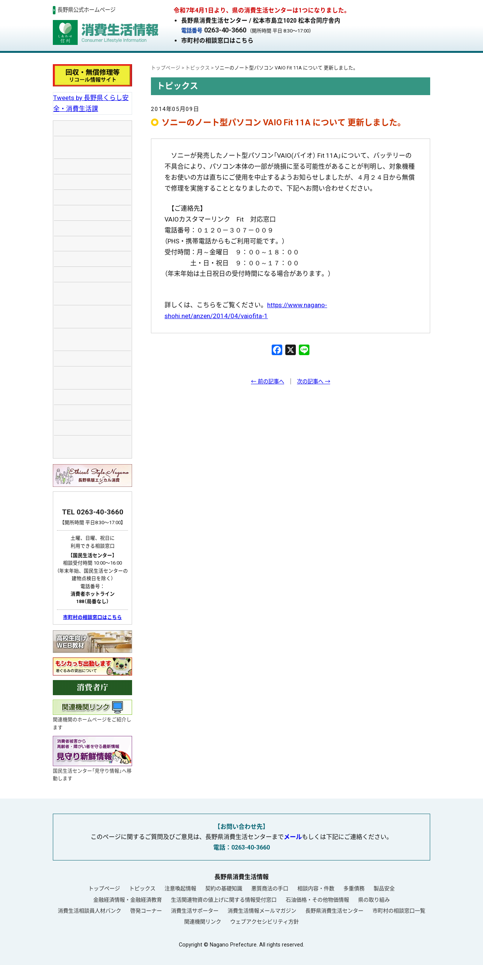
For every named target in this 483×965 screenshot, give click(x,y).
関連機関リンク (202, 922)
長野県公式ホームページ (86, 10)
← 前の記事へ (267, 382)
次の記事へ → (313, 382)
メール (293, 836)
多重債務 (354, 888)
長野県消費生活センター (334, 911)
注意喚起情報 (180, 888)
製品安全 (384, 888)
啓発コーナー (146, 911)
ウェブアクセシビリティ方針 (264, 922)
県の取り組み (374, 900)
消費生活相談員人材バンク (89, 911)
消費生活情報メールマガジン (262, 911)
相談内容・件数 (315, 888)
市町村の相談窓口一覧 (398, 911)
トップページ (104, 888)
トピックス (142, 888)
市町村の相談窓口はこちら (217, 40)
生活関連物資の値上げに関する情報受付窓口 (224, 900)
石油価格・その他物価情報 (317, 900)
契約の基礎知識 (223, 888)
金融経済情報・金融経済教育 (127, 900)
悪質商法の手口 (269, 888)
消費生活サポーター (194, 911)
